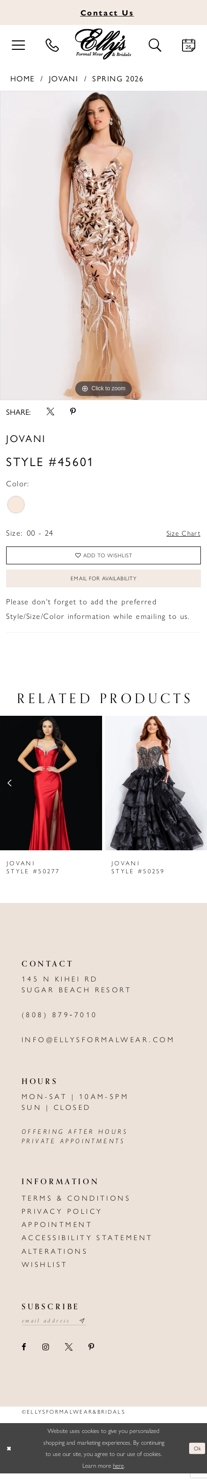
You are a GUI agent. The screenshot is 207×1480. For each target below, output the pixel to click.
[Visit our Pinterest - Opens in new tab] (91, 1354)
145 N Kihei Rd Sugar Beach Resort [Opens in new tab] (77, 989)
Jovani (64, 78)
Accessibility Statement (87, 1243)
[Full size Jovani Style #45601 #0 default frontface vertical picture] (103, 245)
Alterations (55, 1256)
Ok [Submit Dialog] (196, 1454)
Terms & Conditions (76, 1203)
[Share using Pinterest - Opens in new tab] (73, 411)
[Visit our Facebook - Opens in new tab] (24, 1354)
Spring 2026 (117, 78)
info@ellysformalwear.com (98, 1045)
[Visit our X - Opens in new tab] (68, 1354)
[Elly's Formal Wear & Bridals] (103, 44)
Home (22, 78)
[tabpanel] (103, 245)
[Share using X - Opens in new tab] (50, 411)
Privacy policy (62, 1216)
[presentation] (51, 788)
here (118, 1471)
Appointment (57, 1230)
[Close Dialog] (9, 1455)
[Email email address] (58, 1327)
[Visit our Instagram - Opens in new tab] (45, 1354)
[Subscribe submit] (90, 1327)
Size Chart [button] (180, 532)
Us (107, 12)
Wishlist (45, 1270)
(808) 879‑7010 (60, 1020)
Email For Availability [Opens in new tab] (104, 582)
